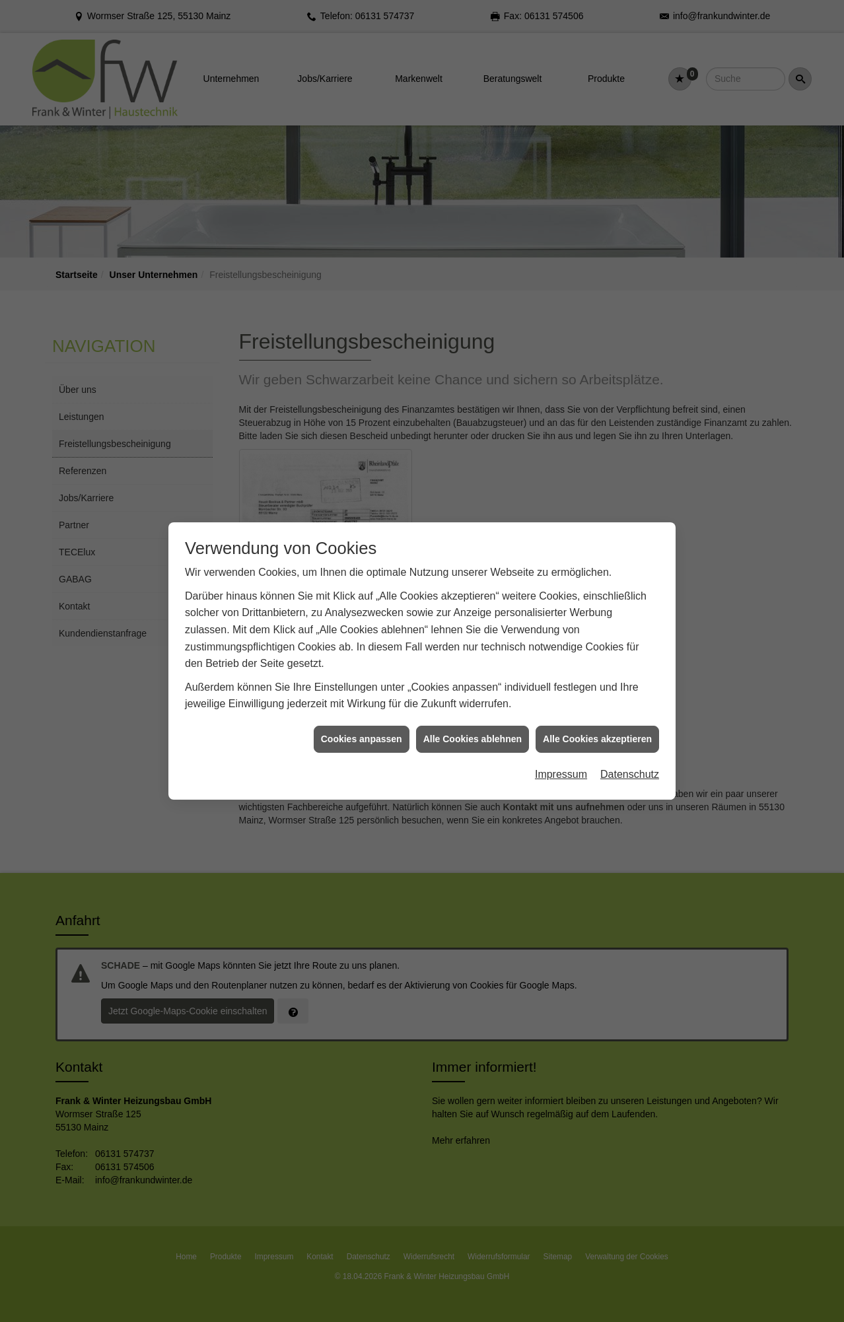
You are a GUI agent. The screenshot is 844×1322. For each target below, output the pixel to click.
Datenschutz (629, 742)
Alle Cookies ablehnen (472, 707)
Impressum (561, 742)
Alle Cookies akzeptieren (597, 707)
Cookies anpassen (361, 707)
